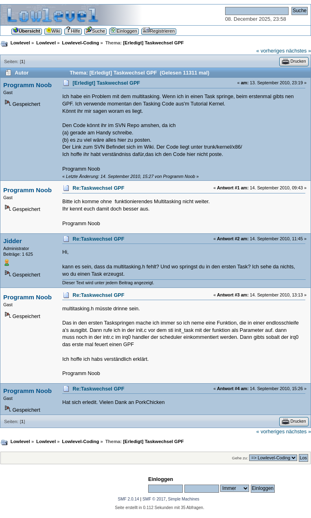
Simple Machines (183, 499)
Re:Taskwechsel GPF (98, 188)
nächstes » (298, 51)
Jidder (12, 240)
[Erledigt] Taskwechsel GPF (106, 83)
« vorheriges (270, 51)
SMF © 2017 (154, 499)
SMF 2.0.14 (128, 499)
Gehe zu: (240, 458)
